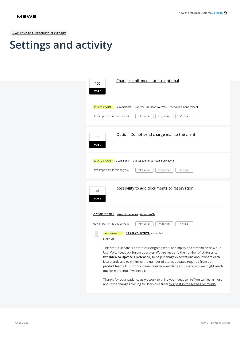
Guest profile (147, 214)
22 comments (123, 107)
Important (165, 116)
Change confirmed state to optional (147, 80)
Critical (186, 116)
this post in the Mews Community (192, 284)
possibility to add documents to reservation (154, 188)
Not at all (146, 116)
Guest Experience (143, 160)
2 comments (123, 160)
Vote (97, 91)
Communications (165, 160)
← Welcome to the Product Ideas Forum (39, 33)
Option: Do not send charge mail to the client (155, 134)
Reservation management (183, 107)
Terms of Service (220, 322)
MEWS (204, 322)
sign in (218, 12)
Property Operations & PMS (150, 107)
